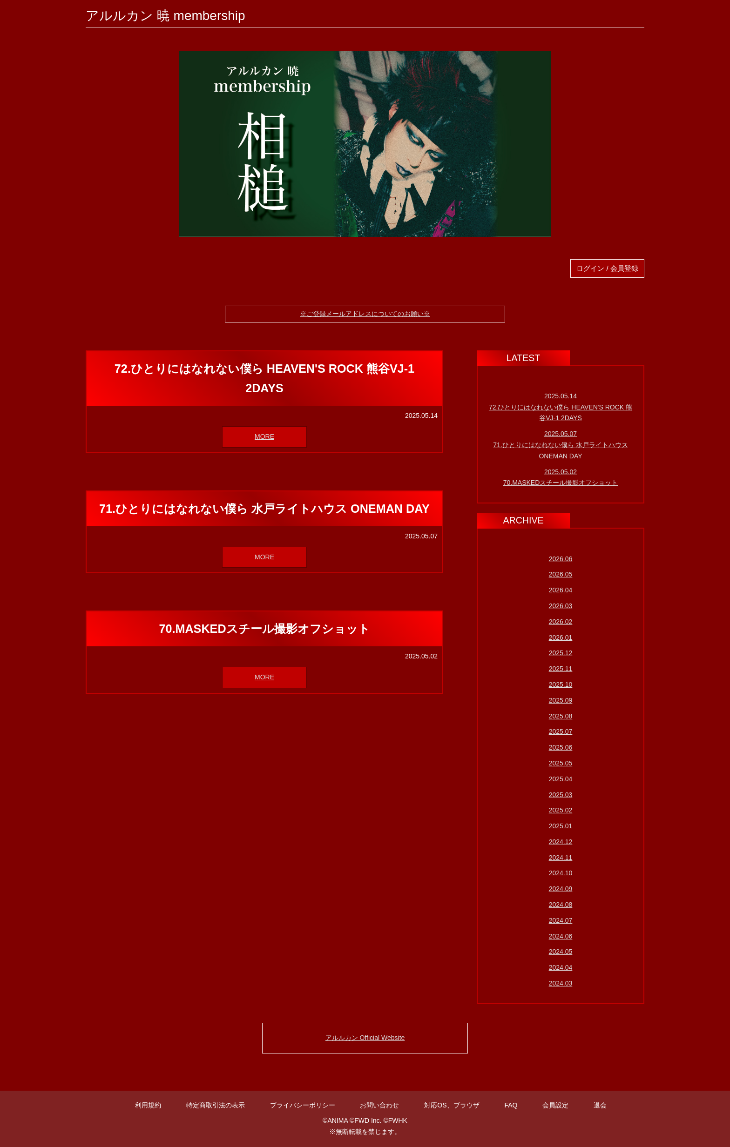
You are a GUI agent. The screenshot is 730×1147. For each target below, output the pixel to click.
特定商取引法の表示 (215, 1105)
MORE (264, 436)
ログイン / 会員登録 (607, 268)
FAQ (510, 1105)
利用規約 (148, 1105)
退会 (600, 1105)
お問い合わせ (379, 1105)
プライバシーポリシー (302, 1105)
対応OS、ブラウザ (451, 1105)
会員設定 (555, 1105)
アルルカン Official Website (365, 1037)
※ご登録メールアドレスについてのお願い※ (365, 313)
